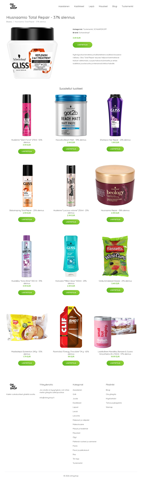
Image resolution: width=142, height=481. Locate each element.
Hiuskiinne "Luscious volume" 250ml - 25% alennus (71, 212)
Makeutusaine (78, 425)
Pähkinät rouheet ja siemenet (84, 443)
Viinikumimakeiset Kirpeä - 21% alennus (115, 282)
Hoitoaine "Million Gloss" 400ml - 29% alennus (71, 283)
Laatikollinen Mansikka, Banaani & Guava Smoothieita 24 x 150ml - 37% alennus (115, 354)
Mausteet (103, 7)
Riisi (74, 456)
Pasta (75, 447)
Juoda (75, 400)
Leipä (91, 7)
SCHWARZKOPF (100, 30)
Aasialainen (63, 7)
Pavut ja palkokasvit (81, 451)
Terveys (76, 460)
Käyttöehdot (111, 400)
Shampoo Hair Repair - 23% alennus (115, 141)
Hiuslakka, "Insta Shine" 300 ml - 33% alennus (26, 283)
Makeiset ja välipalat (81, 421)
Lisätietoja (83, 46)
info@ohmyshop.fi (47, 399)
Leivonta (76, 417)
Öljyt (74, 438)
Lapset (75, 408)
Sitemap (109, 408)
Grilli (74, 395)
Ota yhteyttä (111, 395)
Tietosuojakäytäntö (114, 404)
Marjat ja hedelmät (80, 430)
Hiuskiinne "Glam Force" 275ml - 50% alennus (26, 142)
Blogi (114, 7)
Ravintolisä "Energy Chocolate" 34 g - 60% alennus (71, 354)
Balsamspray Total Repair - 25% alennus (27, 211)
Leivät (75, 413)
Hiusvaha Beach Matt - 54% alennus (71, 141)
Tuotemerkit (127, 7)
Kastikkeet (79, 7)
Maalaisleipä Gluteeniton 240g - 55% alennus (26, 354)
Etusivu (9, 23)
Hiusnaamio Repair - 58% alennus (115, 211)
